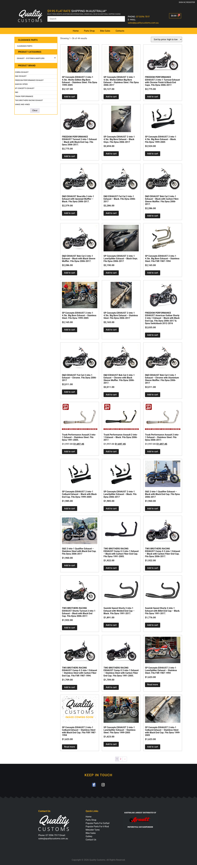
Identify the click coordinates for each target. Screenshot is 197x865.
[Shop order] (166, 39)
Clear (34, 110)
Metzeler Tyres (93, 829)
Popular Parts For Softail (97, 823)
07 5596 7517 (143, 16)
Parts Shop (89, 31)
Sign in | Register (187, 2)
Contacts (120, 31)
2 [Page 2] (120, 759)
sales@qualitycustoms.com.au (143, 22)
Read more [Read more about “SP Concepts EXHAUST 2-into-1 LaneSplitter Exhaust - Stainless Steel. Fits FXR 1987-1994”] (152, 684)
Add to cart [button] (69, 96)
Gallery (89, 836)
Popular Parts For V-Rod (97, 826)
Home (76, 31)
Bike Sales (105, 31)
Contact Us (91, 839)
